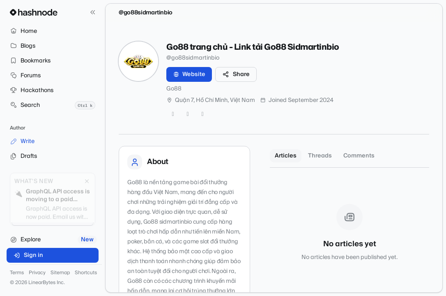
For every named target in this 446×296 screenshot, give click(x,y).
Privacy (37, 273)
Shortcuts (86, 273)
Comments (359, 156)
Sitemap (60, 273)
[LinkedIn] (202, 114)
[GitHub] (187, 114)
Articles (286, 156)
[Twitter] (172, 114)
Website (189, 74)
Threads (320, 156)
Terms (17, 273)
